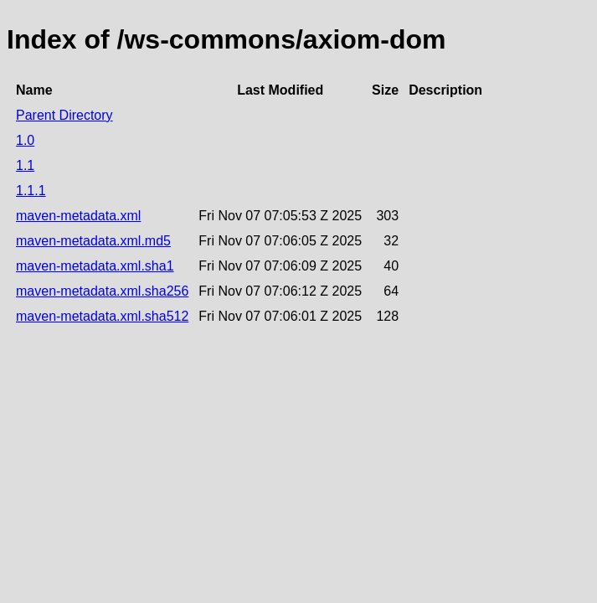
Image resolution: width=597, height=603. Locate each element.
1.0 (25, 140)
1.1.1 (31, 190)
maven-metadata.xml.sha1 (95, 266)
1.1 (25, 165)
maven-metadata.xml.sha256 (102, 291)
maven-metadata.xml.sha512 (102, 316)
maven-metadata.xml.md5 (93, 241)
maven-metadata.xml (78, 216)
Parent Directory (64, 115)
